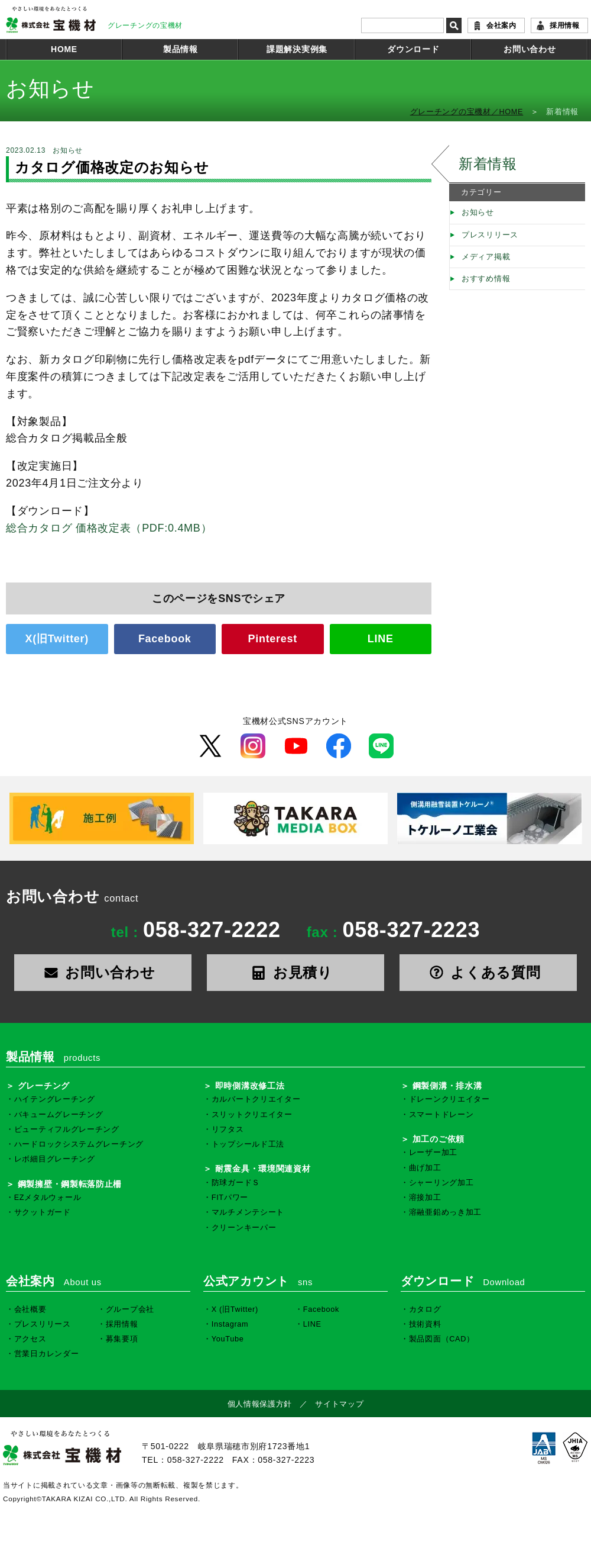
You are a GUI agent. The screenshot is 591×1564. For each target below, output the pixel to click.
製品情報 (180, 49)
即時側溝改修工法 (250, 1085)
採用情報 (565, 25)
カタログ (425, 1309)
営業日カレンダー (46, 1354)
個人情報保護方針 (260, 1404)
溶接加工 (425, 1197)
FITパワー (230, 1197)
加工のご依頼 (439, 1139)
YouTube (228, 1339)
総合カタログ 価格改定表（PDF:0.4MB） (109, 528)
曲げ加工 (425, 1168)
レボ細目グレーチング (54, 1159)
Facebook (164, 639)
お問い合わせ (530, 49)
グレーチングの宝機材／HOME (467, 112)
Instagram (230, 1324)
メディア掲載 (486, 257)
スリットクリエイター (252, 1115)
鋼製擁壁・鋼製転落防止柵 (70, 1184)
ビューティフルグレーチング (66, 1129)
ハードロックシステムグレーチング (79, 1144)
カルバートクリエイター (256, 1099)
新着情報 (488, 164)
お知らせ (478, 212)
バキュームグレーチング (58, 1115)
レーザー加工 (433, 1152)
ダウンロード (413, 49)
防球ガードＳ (236, 1183)
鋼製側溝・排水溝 (447, 1085)
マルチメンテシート (248, 1212)
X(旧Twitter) (57, 639)
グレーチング (44, 1085)
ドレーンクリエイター (449, 1099)
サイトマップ (339, 1404)
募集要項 (122, 1339)
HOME (64, 49)
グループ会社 (130, 1309)
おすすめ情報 (486, 279)
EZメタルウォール (48, 1197)
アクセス (30, 1339)
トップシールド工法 (248, 1144)
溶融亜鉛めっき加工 (445, 1212)
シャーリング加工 (441, 1183)
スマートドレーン (441, 1115)
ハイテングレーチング (54, 1099)
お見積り (295, 972)
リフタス (228, 1129)
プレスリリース (490, 235)
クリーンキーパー (244, 1228)
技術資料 (425, 1324)
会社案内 (501, 25)
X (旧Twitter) (235, 1309)
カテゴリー (481, 192)
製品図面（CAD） (442, 1339)
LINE (381, 639)
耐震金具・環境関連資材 (263, 1168)
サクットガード (42, 1212)
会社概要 (30, 1309)
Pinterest (272, 639)
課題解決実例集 (297, 49)
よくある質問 (488, 972)
